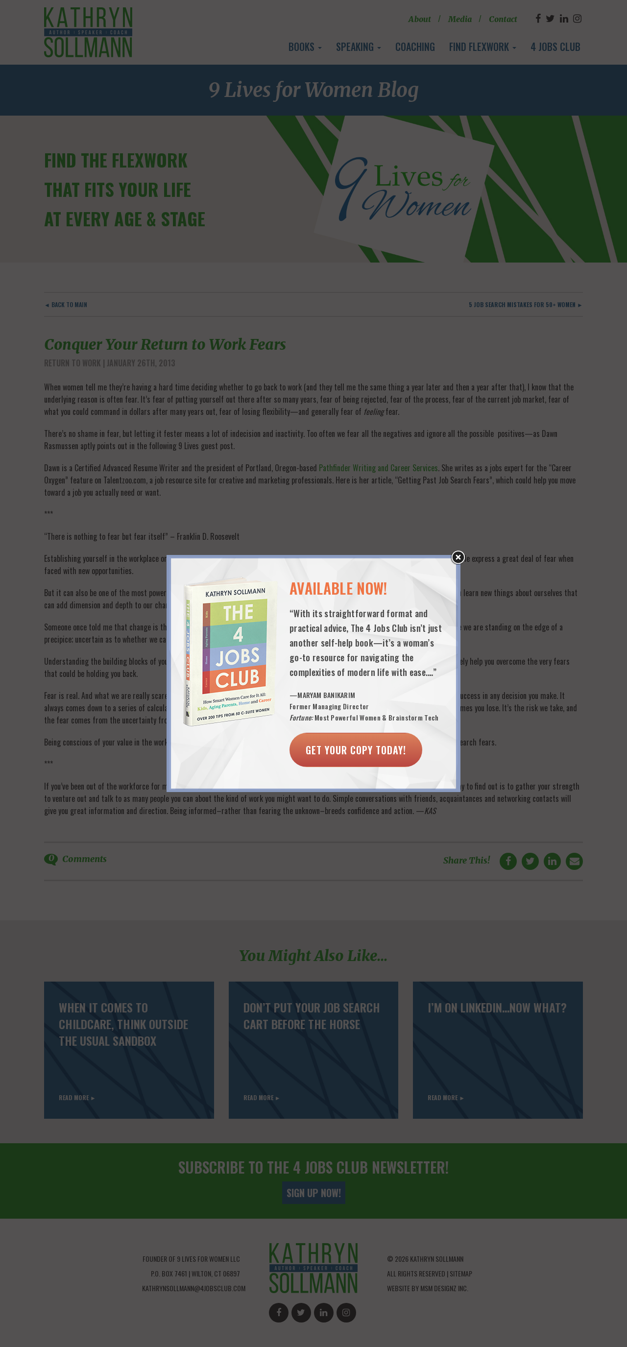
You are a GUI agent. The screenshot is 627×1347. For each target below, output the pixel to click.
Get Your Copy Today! (356, 750)
